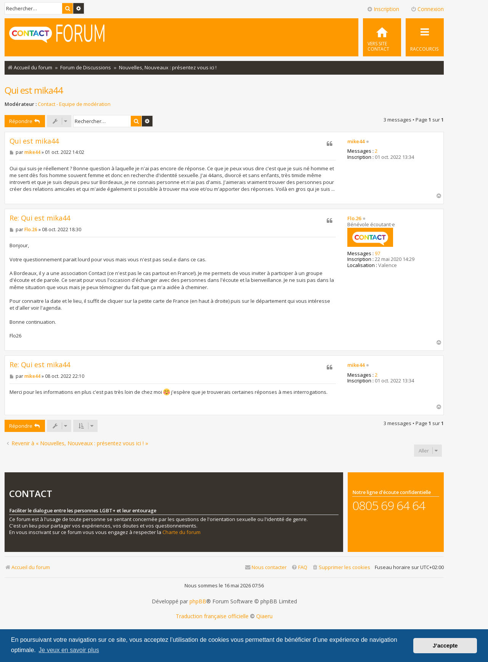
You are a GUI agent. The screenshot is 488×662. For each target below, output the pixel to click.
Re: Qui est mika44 (40, 218)
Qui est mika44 (34, 90)
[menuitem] (382, 37)
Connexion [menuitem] (427, 9)
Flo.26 (354, 219)
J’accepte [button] (445, 646)
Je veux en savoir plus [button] (69, 650)
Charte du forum (181, 532)
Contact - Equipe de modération (74, 104)
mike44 (355, 142)
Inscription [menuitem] (383, 9)
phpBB (197, 601)
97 (377, 254)
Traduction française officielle (212, 616)
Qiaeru (264, 616)
